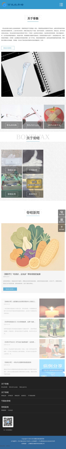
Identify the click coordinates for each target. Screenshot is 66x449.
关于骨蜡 (33, 144)
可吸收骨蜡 (5, 401)
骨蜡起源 (3, 395)
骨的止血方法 (23, 387)
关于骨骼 (32, 18)
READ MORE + (7, 48)
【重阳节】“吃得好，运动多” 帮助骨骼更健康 (21, 281)
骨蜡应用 (17, 395)
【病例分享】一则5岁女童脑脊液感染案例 (17, 367)
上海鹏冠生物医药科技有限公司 (36, 443)
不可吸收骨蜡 (31, 395)
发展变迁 (23, 395)
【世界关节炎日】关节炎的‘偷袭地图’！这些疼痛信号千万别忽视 (20, 346)
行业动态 (10, 410)
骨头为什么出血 (13, 387)
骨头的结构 (4, 387)
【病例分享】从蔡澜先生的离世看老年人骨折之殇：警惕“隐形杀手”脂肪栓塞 (20, 306)
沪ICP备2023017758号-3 (24, 441)
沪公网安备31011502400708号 (47, 441)
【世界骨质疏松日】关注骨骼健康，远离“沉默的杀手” (20, 326)
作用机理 (10, 395)
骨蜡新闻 (33, 219)
